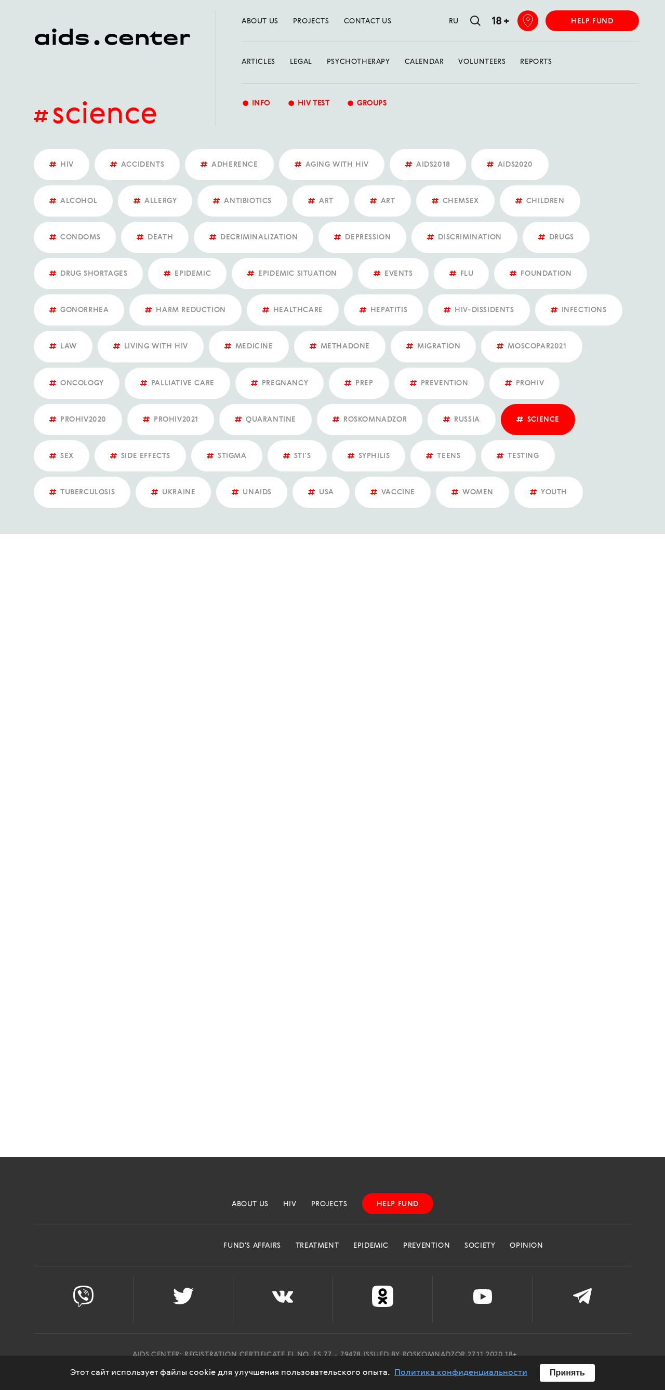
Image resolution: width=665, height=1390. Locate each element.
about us (260, 21)
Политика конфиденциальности (460, 1373)
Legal (301, 61)
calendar (424, 61)
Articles (258, 61)
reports (536, 61)
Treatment (317, 1245)
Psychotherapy (358, 61)
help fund (592, 21)
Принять (567, 1372)
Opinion (526, 1245)
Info (256, 104)
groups (367, 104)
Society (479, 1245)
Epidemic (371, 1245)
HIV (290, 1204)
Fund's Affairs (252, 1245)
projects (311, 21)
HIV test (308, 104)
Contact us (368, 21)
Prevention (426, 1245)
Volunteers (482, 61)
